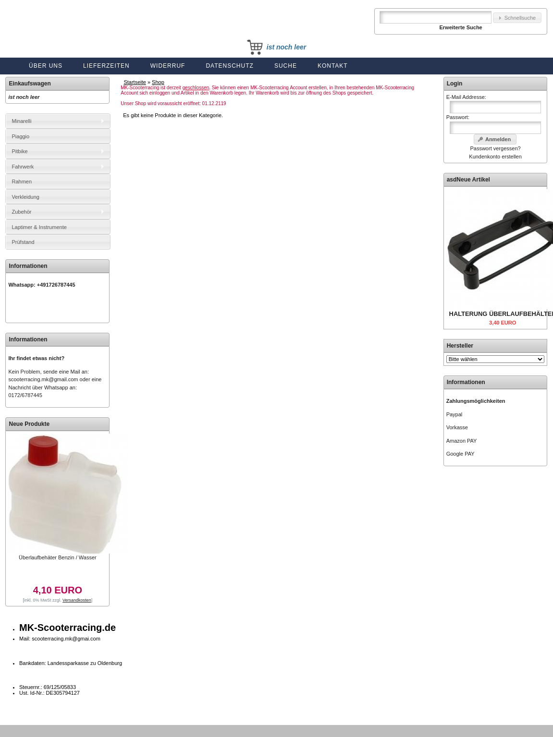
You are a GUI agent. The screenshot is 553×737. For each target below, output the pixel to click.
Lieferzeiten (106, 65)
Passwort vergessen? (495, 148)
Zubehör (21, 212)
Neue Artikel (473, 179)
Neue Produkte (29, 424)
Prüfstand (23, 242)
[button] (517, 18)
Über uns (45, 65)
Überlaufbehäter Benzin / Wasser (58, 557)
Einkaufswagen (29, 83)
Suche (285, 65)
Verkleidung (25, 197)
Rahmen (22, 181)
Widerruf (167, 65)
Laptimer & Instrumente (39, 227)
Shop (158, 82)
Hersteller (460, 345)
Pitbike (19, 151)
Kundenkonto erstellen (495, 156)
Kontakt (333, 65)
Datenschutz (229, 65)
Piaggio (20, 136)
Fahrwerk (23, 166)
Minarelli (21, 121)
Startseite (134, 82)
